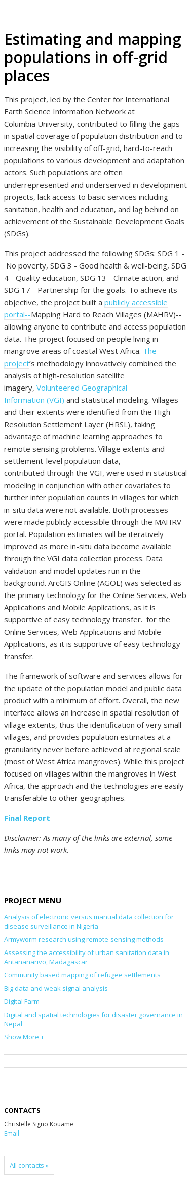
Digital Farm (22, 1001)
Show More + (24, 1036)
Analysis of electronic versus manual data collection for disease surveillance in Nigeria (89, 921)
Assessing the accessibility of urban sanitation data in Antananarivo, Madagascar (86, 957)
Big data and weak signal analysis (56, 988)
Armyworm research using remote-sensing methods (84, 939)
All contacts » (29, 1165)
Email (11, 1133)
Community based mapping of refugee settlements (82, 974)
